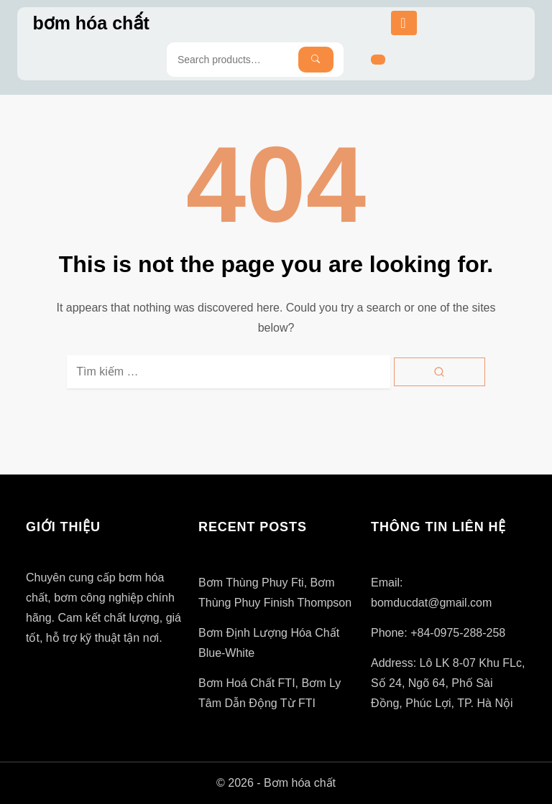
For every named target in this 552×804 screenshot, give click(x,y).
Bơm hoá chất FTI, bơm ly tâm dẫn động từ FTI (269, 693)
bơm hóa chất (90, 23)
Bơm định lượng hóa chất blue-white (268, 643)
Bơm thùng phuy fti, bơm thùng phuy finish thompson (274, 592)
